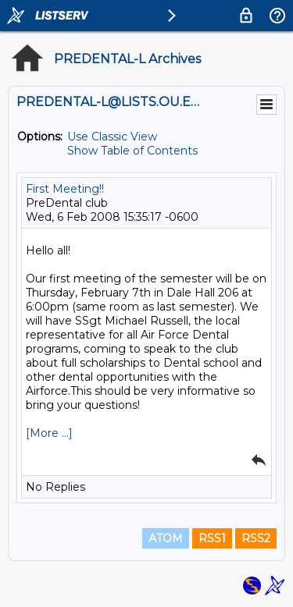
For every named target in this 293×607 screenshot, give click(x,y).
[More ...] (49, 433)
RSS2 (255, 538)
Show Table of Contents (132, 151)
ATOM (165, 538)
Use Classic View (112, 137)
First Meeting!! (65, 189)
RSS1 (212, 538)
